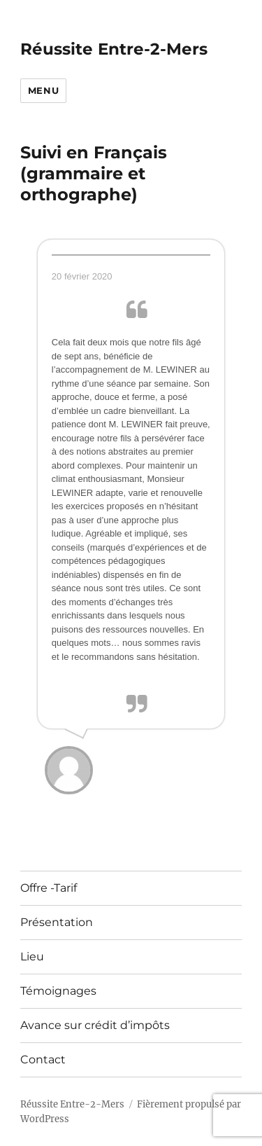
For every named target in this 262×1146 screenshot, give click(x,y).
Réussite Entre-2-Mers (114, 49)
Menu (43, 90)
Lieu (32, 956)
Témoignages (58, 990)
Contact (43, 1059)
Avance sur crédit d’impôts (95, 1025)
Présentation (56, 922)
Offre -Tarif (48, 888)
